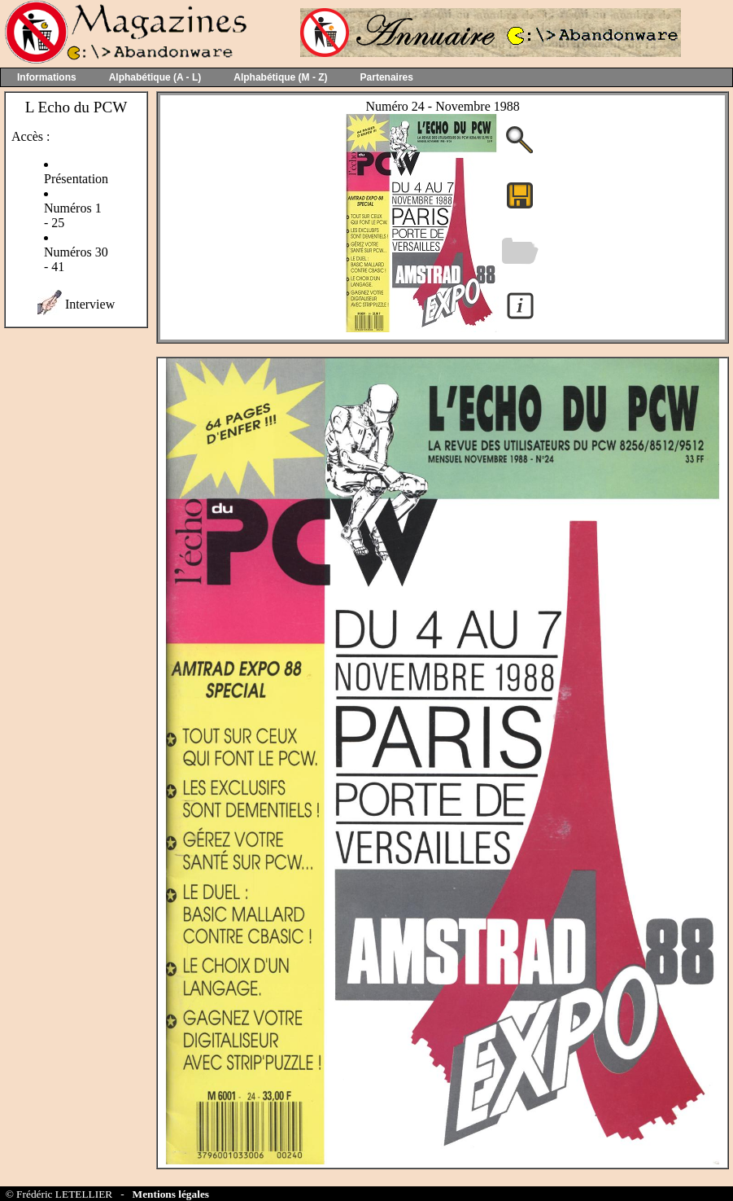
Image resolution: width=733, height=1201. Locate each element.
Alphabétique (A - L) (155, 77)
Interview (90, 304)
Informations (46, 77)
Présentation (76, 179)
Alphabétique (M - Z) (280, 77)
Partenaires (386, 77)
